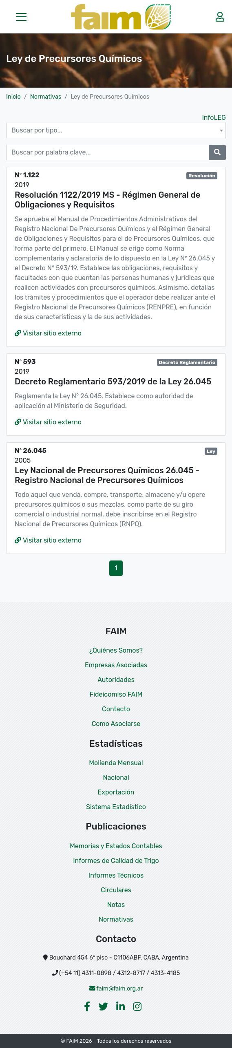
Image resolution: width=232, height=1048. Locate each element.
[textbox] (116, 130)
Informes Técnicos (116, 875)
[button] (21, 16)
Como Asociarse (116, 724)
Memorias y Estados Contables (116, 846)
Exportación (116, 792)
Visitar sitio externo (48, 333)
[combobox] (116, 130)
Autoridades (116, 680)
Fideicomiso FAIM (116, 694)
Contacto (116, 709)
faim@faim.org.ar (116, 988)
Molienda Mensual (116, 763)
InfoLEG (214, 117)
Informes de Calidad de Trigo (116, 861)
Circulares (116, 890)
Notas (116, 905)
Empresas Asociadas (116, 665)
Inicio (13, 96)
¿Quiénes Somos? (116, 650)
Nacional (116, 777)
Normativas (45, 96)
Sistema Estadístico (116, 807)
